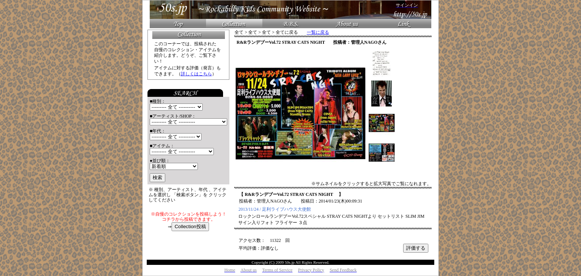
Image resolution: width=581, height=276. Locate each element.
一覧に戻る (318, 32)
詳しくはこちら (196, 73)
